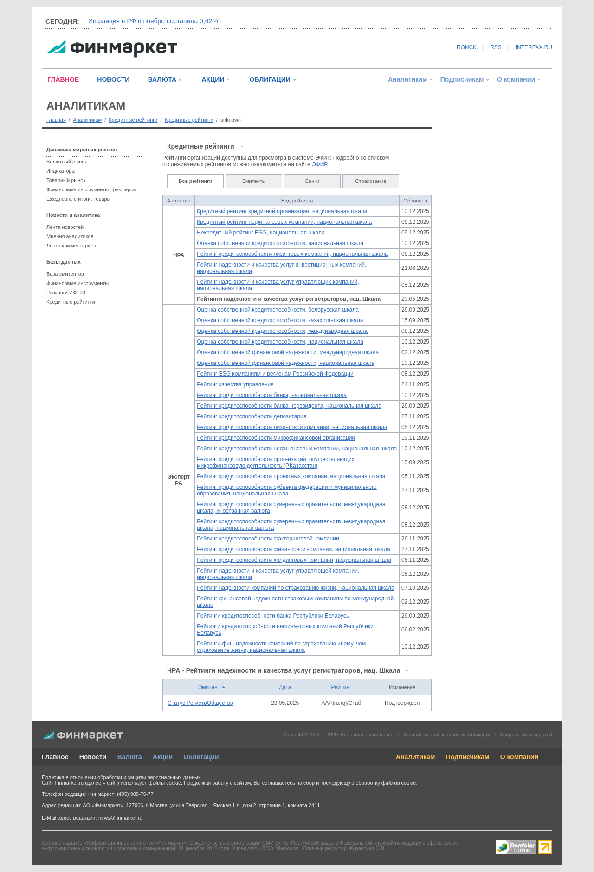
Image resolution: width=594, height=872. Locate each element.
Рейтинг (341, 687)
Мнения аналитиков (70, 236)
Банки (312, 181)
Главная (56, 120)
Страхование (371, 181)
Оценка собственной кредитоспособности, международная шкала (282, 331)
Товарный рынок (65, 180)
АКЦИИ (212, 79)
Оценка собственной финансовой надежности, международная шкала (288, 352)
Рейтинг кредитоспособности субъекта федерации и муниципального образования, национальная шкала (286, 490)
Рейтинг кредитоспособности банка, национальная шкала (272, 395)
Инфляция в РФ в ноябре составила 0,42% (153, 21)
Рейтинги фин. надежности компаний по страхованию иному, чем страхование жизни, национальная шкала (281, 646)
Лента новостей (65, 227)
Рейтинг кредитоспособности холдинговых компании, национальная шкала (294, 560)
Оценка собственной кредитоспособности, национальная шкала (280, 243)
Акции (163, 757)
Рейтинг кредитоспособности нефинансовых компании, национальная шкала (297, 448)
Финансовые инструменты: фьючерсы (91, 189)
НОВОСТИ (113, 79)
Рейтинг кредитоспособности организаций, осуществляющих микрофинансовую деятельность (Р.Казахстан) (276, 462)
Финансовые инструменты (77, 283)
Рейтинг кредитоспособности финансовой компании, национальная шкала (293, 549)
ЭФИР (319, 164)
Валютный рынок (66, 161)
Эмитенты (254, 181)
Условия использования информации (447, 734)
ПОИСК (466, 47)
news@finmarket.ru (120, 817)
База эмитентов (65, 274)
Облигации (201, 757)
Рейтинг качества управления (235, 384)
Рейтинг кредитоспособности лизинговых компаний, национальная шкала (292, 254)
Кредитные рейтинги (133, 120)
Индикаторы (61, 171)
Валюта (129, 757)
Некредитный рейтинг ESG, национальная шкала (261, 232)
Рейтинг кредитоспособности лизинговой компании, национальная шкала (292, 427)
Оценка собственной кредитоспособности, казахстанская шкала (280, 320)
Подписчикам (462, 79)
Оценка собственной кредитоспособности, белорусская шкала (278, 309)
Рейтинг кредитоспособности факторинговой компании (268, 538)
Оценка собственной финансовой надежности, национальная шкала (285, 363)
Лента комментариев (71, 245)
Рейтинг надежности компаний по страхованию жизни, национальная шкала (295, 588)
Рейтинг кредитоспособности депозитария (251, 416)
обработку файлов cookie (385, 783)
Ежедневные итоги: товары (78, 199)
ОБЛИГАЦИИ (270, 79)
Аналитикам (407, 79)
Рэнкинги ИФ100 (65, 292)
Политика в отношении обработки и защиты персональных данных (121, 777)
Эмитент (209, 687)
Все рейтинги (196, 181)
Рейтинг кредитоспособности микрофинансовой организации (276, 438)
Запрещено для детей (526, 734)
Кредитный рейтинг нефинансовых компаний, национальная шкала (284, 222)
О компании (516, 79)
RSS (496, 47)
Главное (55, 757)
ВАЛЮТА (162, 79)
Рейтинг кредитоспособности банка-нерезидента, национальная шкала (289, 406)
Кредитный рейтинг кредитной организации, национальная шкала (282, 211)
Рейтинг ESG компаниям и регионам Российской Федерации (275, 374)
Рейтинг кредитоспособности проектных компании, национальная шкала (291, 476)
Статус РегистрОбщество (200, 703)
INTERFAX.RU (534, 47)
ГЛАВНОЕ (63, 79)
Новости (93, 757)
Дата (285, 687)
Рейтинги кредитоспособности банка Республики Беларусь (273, 615)
